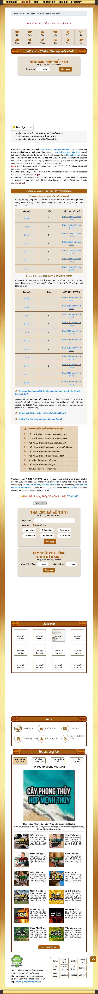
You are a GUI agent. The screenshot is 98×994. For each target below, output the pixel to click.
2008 (26, 324)
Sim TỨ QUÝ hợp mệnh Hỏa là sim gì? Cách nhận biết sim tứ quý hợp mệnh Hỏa (73, 909)
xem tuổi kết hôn (33, 485)
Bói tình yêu (71, 488)
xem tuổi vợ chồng (49, 485)
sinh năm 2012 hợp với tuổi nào (55, 149)
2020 (26, 366)
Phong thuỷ (49, 2)
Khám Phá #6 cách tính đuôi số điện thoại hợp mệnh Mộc (38, 928)
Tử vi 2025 (72, 496)
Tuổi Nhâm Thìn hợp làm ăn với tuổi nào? (47, 443)
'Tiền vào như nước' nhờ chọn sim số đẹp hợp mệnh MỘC (73, 928)
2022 (26, 260)
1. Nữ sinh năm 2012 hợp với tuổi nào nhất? (36, 136)
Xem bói (63, 2)
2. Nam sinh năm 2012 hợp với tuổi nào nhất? (36, 139)
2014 (26, 243)
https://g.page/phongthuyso (28, 982)
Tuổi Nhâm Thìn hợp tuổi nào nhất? (45, 451)
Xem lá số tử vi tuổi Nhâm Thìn (43, 469)
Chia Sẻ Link (41, 503)
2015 (26, 252)
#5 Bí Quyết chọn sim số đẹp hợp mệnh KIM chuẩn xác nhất (73, 891)
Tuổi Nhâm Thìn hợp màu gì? (42, 464)
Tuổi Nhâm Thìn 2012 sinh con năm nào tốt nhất (40, 419)
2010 (26, 235)
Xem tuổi (26, 2)
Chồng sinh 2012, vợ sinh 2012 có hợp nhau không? (42, 413)
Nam (36, 525)
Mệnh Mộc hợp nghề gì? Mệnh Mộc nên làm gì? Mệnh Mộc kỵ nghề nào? (38, 872)
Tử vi (36, 2)
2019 (26, 357)
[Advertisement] (49, 98)
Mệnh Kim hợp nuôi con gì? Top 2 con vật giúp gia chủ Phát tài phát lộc (73, 872)
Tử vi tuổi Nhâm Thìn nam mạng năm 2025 (48, 434)
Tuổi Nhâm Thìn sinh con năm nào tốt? (46, 456)
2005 (26, 226)
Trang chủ (11, 2)
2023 (26, 268)
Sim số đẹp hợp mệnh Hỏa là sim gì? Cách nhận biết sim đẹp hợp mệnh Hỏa (38, 909)
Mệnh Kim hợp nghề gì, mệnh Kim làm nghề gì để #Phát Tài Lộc (38, 835)
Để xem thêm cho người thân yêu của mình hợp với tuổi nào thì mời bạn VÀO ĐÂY (47, 392)
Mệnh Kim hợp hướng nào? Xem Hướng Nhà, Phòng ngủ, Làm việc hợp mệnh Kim (38, 891)
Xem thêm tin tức (49, 947)
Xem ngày (76, 2)
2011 (26, 341)
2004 (26, 218)
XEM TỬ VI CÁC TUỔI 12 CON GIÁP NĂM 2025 (49, 24)
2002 (26, 299)
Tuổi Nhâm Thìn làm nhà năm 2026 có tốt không (50, 447)
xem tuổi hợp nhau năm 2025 (67, 152)
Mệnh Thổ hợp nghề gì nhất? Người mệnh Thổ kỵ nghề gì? (73, 854)
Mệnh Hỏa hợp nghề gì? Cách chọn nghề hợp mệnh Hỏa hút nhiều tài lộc (38, 854)
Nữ (43, 525)
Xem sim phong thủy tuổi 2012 (42, 460)
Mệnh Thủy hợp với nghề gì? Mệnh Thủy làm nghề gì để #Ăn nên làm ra (73, 835)
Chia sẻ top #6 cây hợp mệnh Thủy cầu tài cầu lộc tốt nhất (49, 824)
